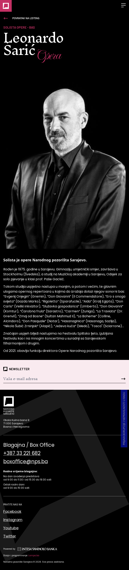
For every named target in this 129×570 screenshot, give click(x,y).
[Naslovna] (6, 6)
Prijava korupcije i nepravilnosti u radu (124, 418)
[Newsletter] (54, 379)
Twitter (9, 536)
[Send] (115, 379)
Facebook (12, 511)
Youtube (10, 527)
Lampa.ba (33, 555)
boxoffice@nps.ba (25, 461)
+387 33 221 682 (21, 453)
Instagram (12, 519)
